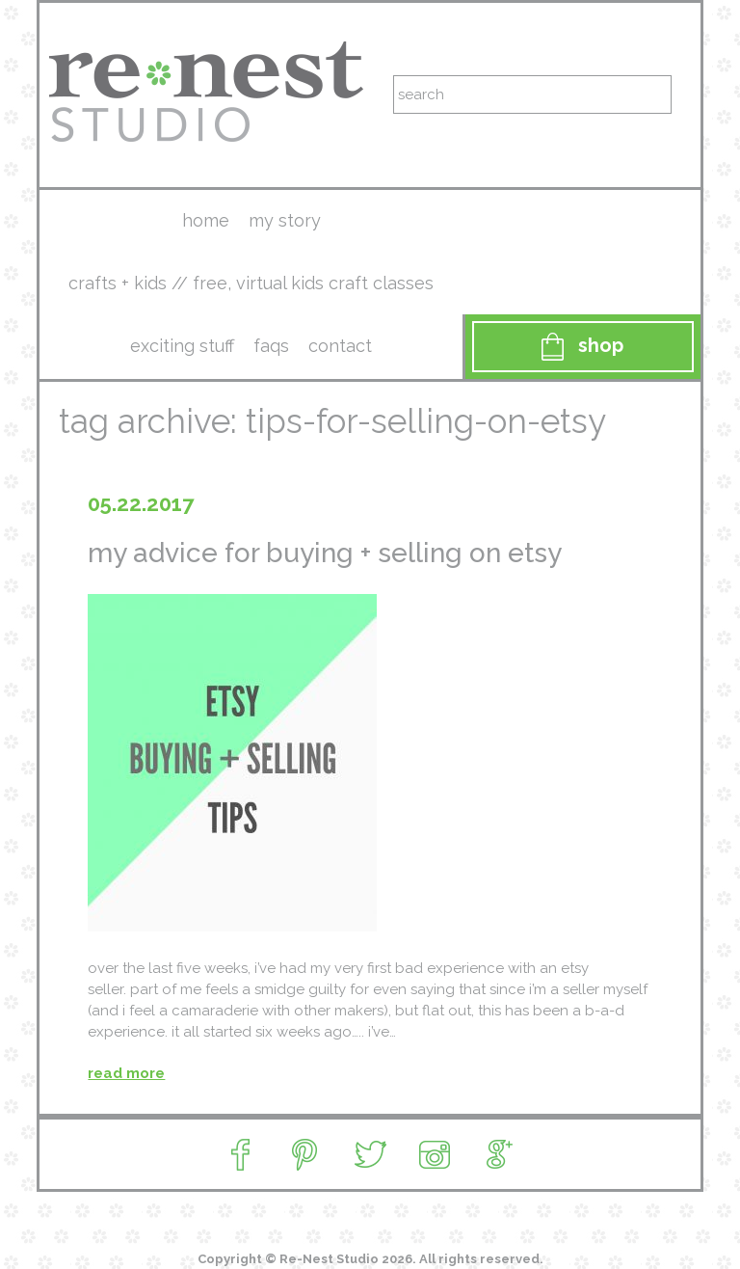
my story (285, 220)
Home (205, 220)
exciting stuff (182, 346)
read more (126, 1073)
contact (340, 346)
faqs (271, 346)
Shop (582, 347)
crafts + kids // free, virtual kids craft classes (251, 283)
